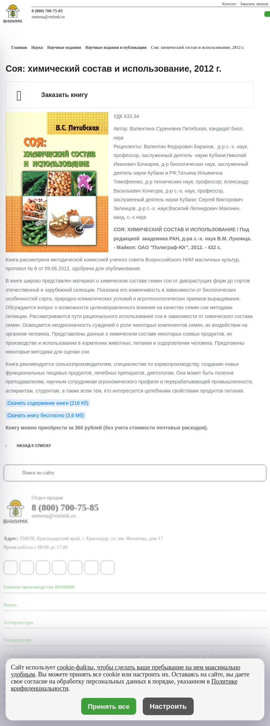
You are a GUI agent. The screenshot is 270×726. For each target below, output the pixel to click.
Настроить (168, 706)
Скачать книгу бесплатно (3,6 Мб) (45, 415)
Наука (37, 47)
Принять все (108, 706)
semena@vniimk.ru (48, 17)
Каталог (229, 4)
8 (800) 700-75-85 (47, 11)
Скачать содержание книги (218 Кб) (47, 403)
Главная (19, 47)
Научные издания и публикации (116, 47)
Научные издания (64, 47)
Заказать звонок (254, 4)
